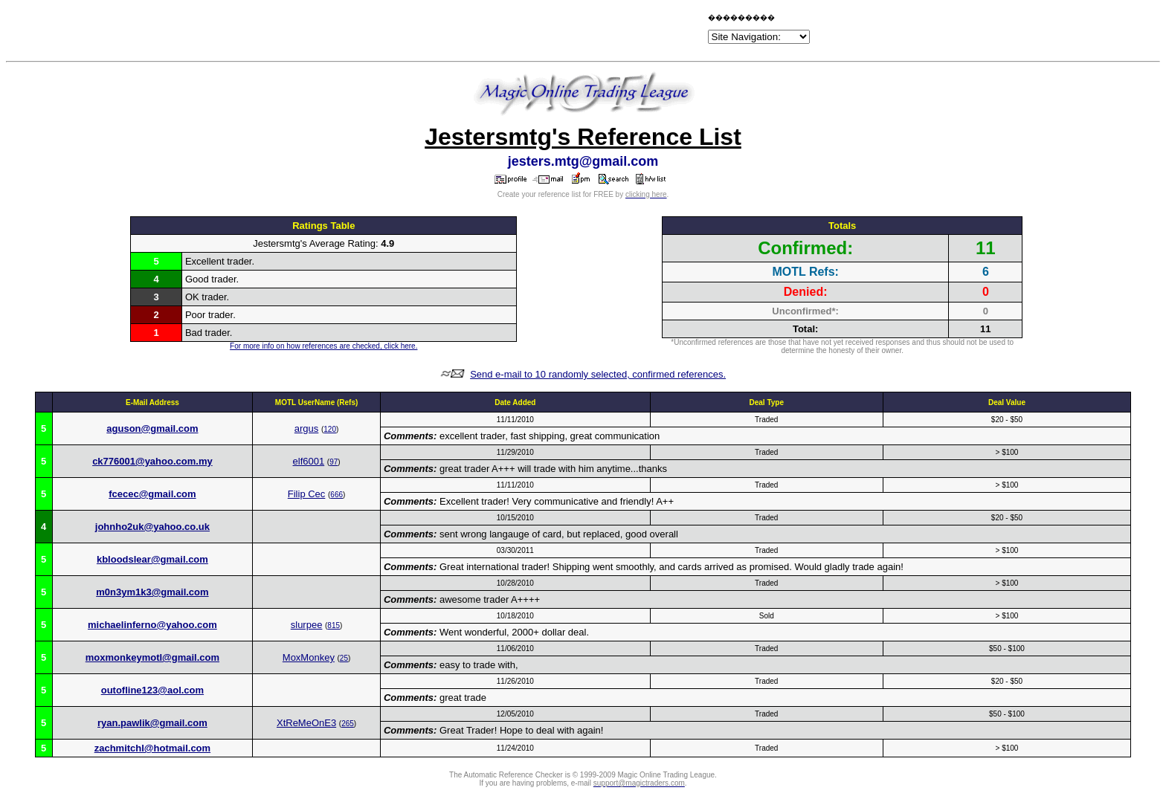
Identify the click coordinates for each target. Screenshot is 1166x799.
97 (333, 462)
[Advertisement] (531, 31)
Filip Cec (307, 493)
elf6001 (309, 461)
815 (333, 625)
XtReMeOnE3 (306, 722)
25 (344, 658)
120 (329, 429)
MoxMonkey (309, 657)
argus (306, 428)
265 (347, 723)
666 (336, 495)
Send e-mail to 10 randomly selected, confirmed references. (598, 374)
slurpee (307, 624)
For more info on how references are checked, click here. (323, 346)
